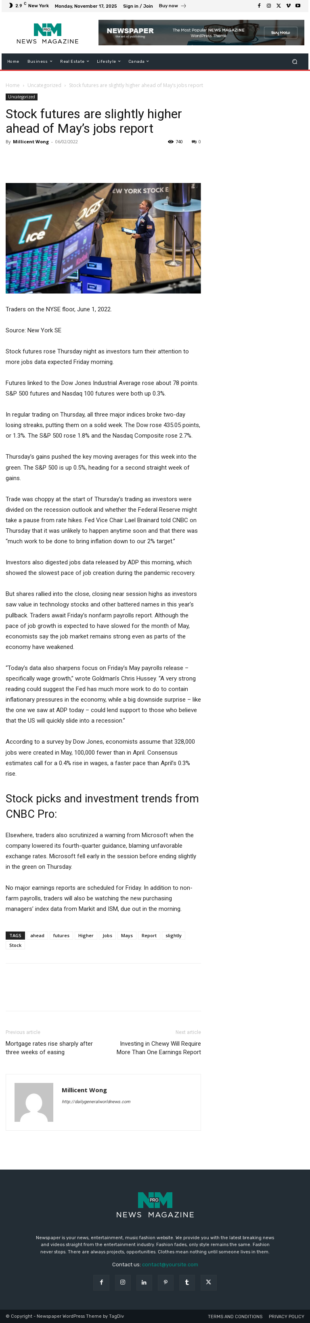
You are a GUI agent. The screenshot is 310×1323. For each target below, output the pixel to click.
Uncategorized (44, 85)
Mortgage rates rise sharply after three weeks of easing (49, 1048)
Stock (15, 945)
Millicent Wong (31, 141)
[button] (295, 61)
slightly (173, 935)
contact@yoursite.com (170, 1264)
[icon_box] (173, 6)
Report (149, 935)
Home (13, 85)
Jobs (107, 935)
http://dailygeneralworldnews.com (96, 1101)
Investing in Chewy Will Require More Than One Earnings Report (159, 1048)
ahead (37, 935)
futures (61, 935)
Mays (127, 935)
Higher (86, 935)
